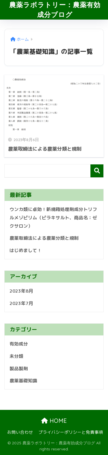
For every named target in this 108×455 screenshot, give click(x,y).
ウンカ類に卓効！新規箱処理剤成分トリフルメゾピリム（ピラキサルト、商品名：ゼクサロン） (53, 217)
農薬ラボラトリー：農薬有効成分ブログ (55, 10)
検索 (96, 170)
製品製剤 (19, 368)
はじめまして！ (26, 250)
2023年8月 (21, 291)
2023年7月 (21, 303)
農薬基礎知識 (23, 380)
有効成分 (19, 344)
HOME (54, 420)
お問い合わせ (20, 432)
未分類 (16, 356)
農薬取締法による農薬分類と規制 (44, 238)
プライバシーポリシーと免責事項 (70, 432)
